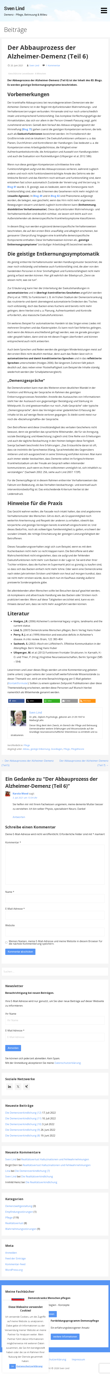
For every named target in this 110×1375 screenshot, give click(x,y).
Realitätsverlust (14, 1223)
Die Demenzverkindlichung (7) (32, 1171)
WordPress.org (14, 1270)
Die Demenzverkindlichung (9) (22, 1129)
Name (9, 892)
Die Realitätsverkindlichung (37, 1176)
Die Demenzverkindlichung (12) (23, 1112)
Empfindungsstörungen (19, 1211)
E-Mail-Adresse (15, 908)
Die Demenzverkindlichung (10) (23, 1124)
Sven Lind (14, 8)
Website (10, 925)
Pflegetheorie (77, 748)
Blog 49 (37, 196)
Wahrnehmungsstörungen (21, 1229)
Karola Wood (20, 793)
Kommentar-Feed (15, 1264)
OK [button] (12, 1366)
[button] (105, 7)
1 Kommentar (53, 65)
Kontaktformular (18, 683)
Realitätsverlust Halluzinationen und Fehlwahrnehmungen (55, 1159)
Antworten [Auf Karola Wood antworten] (19, 817)
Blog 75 (27, 129)
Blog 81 (11, 187)
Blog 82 (55, 196)
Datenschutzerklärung (67, 1063)
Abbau (26, 748)
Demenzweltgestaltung (18, 1206)
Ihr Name (10, 1013)
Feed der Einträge (15, 1258)
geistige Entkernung (40, 748)
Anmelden (11, 1252)
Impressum (78, 1359)
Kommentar (13, 842)
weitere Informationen (65, 1336)
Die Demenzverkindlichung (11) (23, 1118)
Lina (7, 1171)
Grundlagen (56, 748)
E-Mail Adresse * (14, 1030)
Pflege (27, 745)
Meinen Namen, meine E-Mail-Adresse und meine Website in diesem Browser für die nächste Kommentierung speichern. (55, 942)
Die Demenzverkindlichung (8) (22, 1135)
